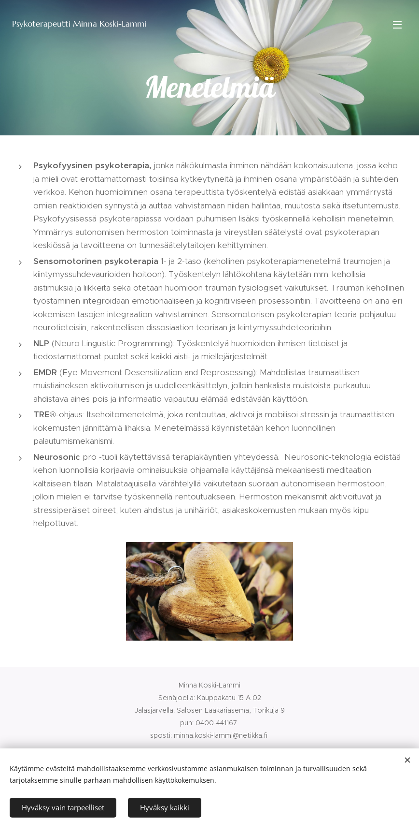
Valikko (397, 24)
